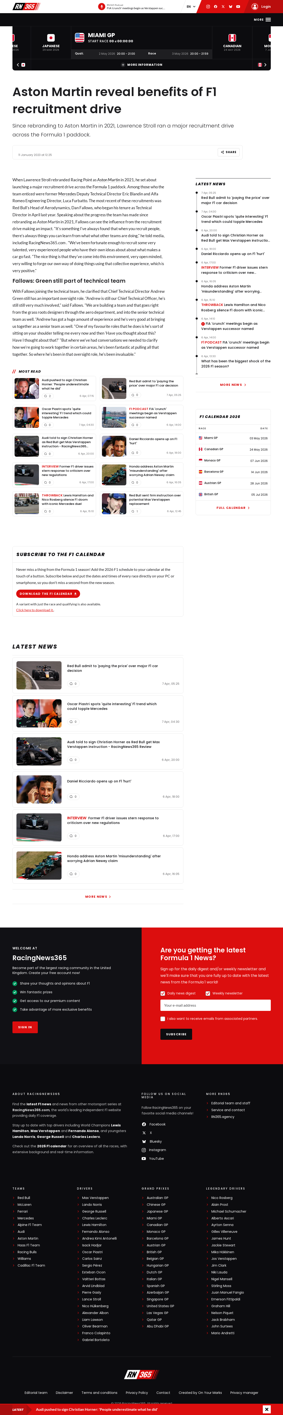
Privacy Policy (137, 1392)
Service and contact (228, 1110)
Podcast (175, 20)
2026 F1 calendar (52, 1146)
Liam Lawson (92, 1320)
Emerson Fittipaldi (225, 1299)
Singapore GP (158, 1299)
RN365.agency (222, 1117)
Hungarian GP (158, 1266)
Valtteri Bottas (93, 1279)
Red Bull (24, 1198)
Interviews (132, 20)
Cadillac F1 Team (31, 1266)
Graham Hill (220, 1306)
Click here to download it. (35, 610)
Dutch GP (154, 1272)
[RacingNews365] (141, 1375)
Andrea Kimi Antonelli (99, 1239)
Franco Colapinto (96, 1333)
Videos (154, 20)
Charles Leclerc (86, 1136)
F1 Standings (103, 20)
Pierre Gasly (91, 1293)
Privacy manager (244, 1392)
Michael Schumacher (228, 1212)
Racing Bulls (27, 1252)
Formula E (199, 20)
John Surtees (222, 1326)
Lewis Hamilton (94, 1225)
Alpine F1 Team (30, 1225)
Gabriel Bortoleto (96, 1340)
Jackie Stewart (223, 1245)
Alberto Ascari (222, 1218)
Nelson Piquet (222, 1313)
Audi (21, 1232)
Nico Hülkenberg (95, 1306)
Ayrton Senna (222, 1225)
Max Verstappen (45, 1131)
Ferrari (23, 1212)
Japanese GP (157, 1212)
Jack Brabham (223, 1320)
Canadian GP (157, 1225)
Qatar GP (154, 1320)
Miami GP (154, 1218)
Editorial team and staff (230, 1103)
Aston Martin (108, 179)
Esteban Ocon (93, 1272)
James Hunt (221, 1239)
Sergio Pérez (92, 1266)
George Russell (50, 1136)
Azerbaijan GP (158, 1293)
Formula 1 (101, 186)
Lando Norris (23, 1136)
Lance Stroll (91, 1299)
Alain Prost (219, 1205)
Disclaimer (64, 1392)
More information (142, 64)
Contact (163, 1392)
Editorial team (36, 1392)
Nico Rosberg (222, 1198)
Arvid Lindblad (93, 1286)
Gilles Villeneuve (224, 1232)
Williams (24, 1259)
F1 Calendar (73, 20)
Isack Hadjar (92, 1245)
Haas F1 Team (29, 1245)
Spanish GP (156, 1286)
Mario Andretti (222, 1333)
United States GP (160, 1306)
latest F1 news (39, 1104)
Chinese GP (156, 1205)
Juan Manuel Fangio (227, 1293)
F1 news (49, 20)
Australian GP (157, 1198)
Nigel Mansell (221, 1279)
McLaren (24, 1205)
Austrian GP (156, 1245)
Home (32, 20)
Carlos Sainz (92, 1259)
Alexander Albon (95, 1313)
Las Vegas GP (157, 1313)
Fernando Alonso (83, 1131)
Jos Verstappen (224, 1259)
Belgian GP (155, 1259)
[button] (51, 42)
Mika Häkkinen (222, 1252)
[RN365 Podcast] (132, 7)
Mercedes (67, 193)
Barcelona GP (158, 1239)
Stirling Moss (221, 1286)
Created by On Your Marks (200, 1392)
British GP (154, 1252)
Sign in (25, 1027)
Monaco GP (156, 1232)
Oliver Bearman (95, 1326)
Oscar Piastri (92, 1252)
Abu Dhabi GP (158, 1326)
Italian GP (154, 1279)
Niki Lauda (219, 1272)
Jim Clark (218, 1266)
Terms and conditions (99, 1392)
